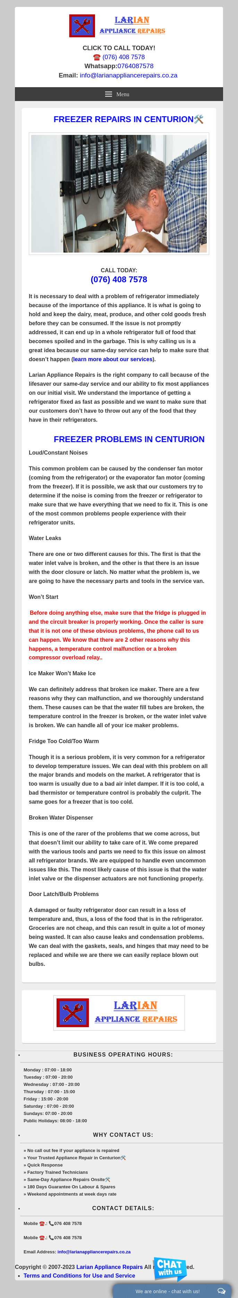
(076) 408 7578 (119, 279)
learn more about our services (113, 359)
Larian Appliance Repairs (109, 1267)
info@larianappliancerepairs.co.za (128, 75)
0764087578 (136, 66)
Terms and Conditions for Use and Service (79, 1276)
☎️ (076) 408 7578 (119, 57)
